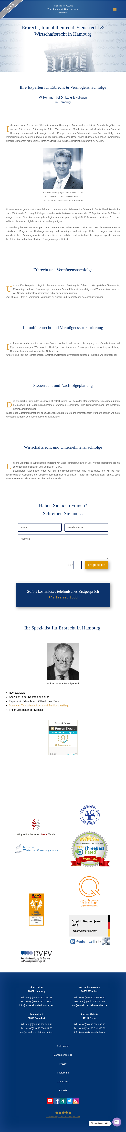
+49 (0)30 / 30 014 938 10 (92, 1024)
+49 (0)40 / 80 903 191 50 (39, 1001)
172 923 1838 (66, 597)
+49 (51, 597)
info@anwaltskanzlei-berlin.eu (89, 1032)
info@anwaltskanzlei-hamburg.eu (36, 1005)
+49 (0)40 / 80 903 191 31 (39, 997)
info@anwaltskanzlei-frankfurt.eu (36, 1032)
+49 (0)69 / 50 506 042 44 (39, 1024)
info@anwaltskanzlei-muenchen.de (89, 1005)
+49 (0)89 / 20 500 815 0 (92, 1001)
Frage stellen (96, 564)
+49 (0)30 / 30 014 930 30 (92, 1028)
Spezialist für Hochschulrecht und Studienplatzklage (39, 705)
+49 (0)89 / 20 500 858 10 (92, 997)
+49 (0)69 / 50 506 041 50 (39, 1028)
